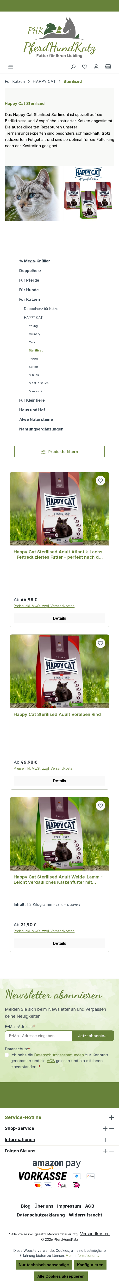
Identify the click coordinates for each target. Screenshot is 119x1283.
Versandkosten (95, 1233)
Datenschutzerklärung (41, 1214)
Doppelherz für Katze (41, 309)
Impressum (69, 1206)
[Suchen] (73, 66)
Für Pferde (29, 280)
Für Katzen (29, 299)
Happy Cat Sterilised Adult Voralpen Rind (57, 714)
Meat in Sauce (39, 383)
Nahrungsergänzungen (41, 429)
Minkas (34, 375)
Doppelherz (30, 270)
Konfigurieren (90, 1264)
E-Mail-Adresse (20, 1026)
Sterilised (36, 350)
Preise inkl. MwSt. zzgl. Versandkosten (44, 606)
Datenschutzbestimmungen (59, 1055)
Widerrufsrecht (85, 1214)
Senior (33, 367)
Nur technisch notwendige (44, 1264)
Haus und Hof (32, 409)
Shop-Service (19, 1128)
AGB (51, 1060)
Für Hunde (29, 289)
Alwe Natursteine (36, 419)
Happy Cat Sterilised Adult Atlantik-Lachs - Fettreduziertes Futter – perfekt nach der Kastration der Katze (58, 554)
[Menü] (10, 66)
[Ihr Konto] (96, 66)
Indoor (33, 358)
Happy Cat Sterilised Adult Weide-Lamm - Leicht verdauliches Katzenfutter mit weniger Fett (58, 879)
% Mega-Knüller (34, 261)
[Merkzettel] (84, 66)
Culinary (34, 334)
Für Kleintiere (32, 400)
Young (33, 326)
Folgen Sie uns (20, 1150)
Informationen (20, 1139)
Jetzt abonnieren (94, 1035)
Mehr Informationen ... (83, 1255)
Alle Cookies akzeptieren (61, 1276)
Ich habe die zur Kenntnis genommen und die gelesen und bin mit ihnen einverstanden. (59, 1060)
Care (32, 342)
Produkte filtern (59, 451)
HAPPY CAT (33, 317)
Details (59, 618)
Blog (26, 1206)
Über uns (43, 1206)
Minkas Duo (37, 391)
